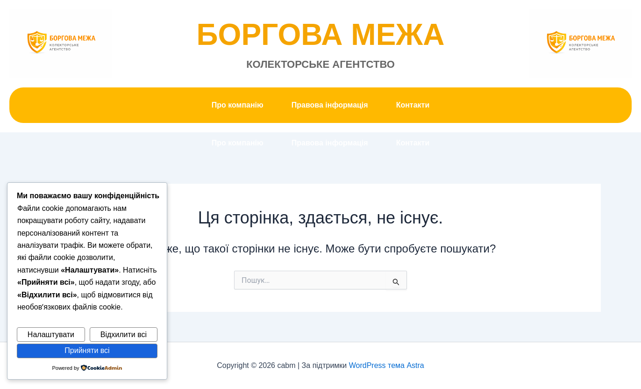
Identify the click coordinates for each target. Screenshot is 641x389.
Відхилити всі (123, 335)
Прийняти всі (86, 350)
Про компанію (238, 105)
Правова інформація (330, 105)
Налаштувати (51, 335)
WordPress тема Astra (386, 365)
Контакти (413, 105)
